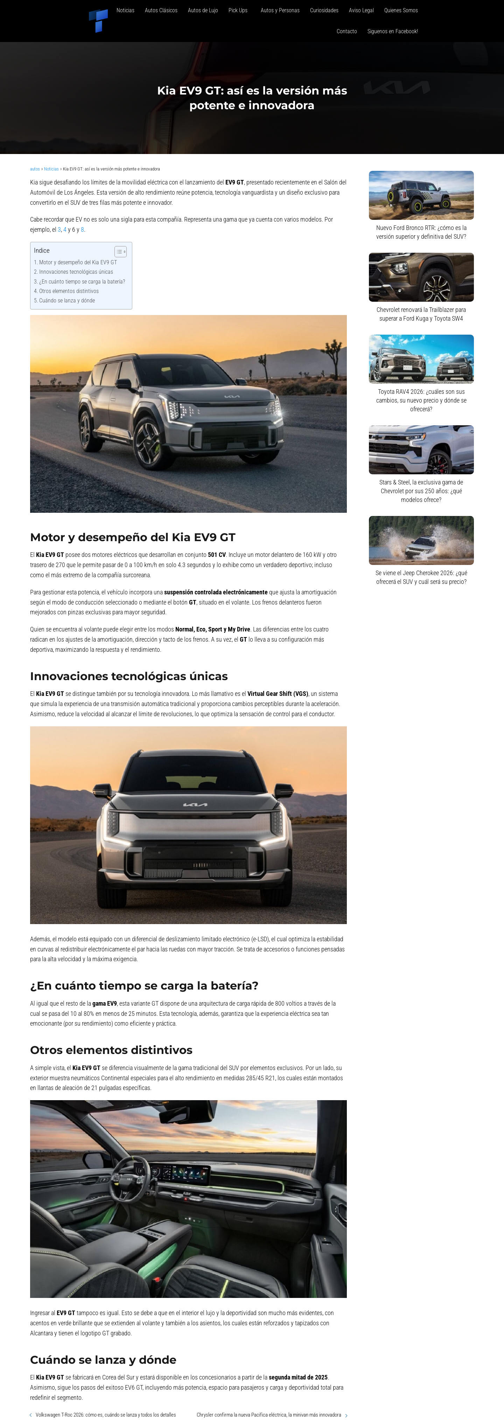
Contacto (347, 31)
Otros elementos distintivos (69, 291)
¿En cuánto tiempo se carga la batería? (82, 281)
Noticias (125, 10)
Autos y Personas (280, 10)
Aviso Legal (361, 10)
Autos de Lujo (203, 10)
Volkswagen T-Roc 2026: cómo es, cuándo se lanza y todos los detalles (106, 1415)
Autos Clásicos (161, 10)
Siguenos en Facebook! (393, 31)
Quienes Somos (401, 10)
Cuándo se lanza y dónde (67, 300)
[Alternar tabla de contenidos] (117, 252)
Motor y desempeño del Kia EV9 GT (78, 262)
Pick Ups (239, 10)
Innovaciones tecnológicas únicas (76, 271)
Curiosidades (324, 10)
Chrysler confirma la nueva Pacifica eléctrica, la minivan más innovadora (269, 1415)
